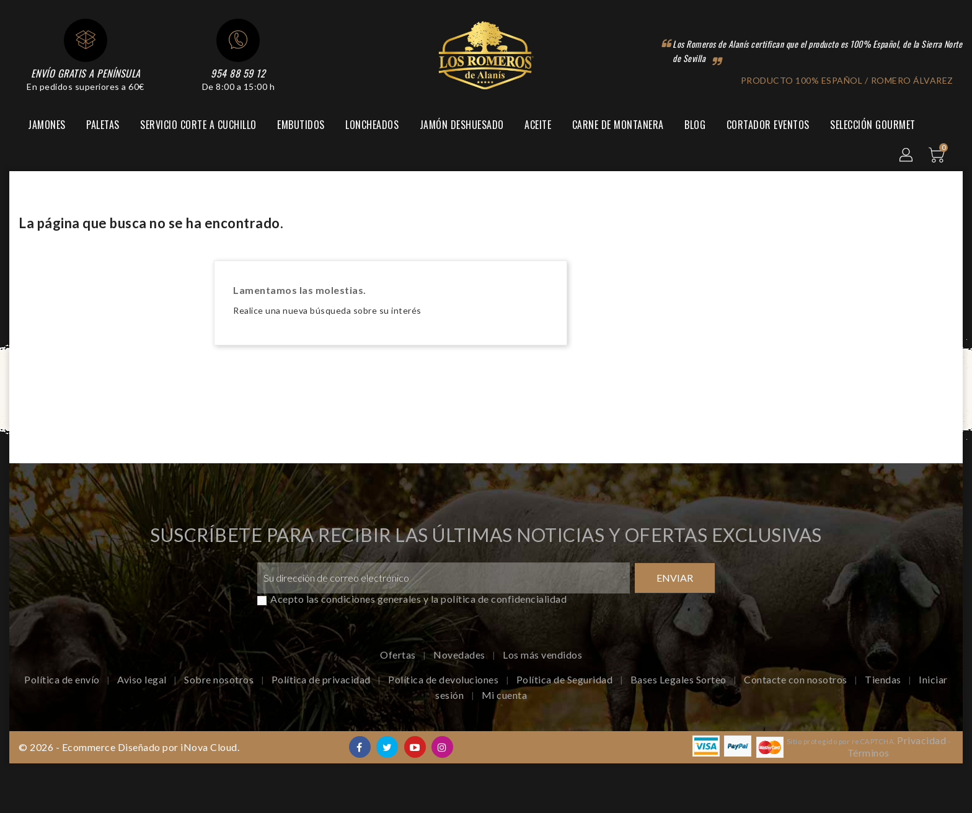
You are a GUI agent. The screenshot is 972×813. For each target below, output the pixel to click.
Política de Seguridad (565, 679)
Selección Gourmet (873, 124)
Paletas (103, 124)
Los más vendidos (542, 654)
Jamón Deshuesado (462, 124)
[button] (907, 155)
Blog (694, 124)
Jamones (47, 124)
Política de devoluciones (444, 679)
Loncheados (372, 124)
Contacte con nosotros (796, 679)
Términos (868, 752)
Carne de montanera (618, 124)
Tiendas (884, 679)
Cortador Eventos (768, 124)
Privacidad (921, 740)
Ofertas (399, 654)
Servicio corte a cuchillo (198, 124)
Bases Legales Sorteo (679, 679)
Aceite (537, 124)
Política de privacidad (322, 679)
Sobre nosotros (220, 679)
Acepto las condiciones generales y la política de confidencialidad (418, 599)
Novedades (460, 654)
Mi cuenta (505, 695)
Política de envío (63, 679)
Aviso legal (143, 679)
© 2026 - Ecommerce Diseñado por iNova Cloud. (129, 747)
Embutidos (301, 124)
